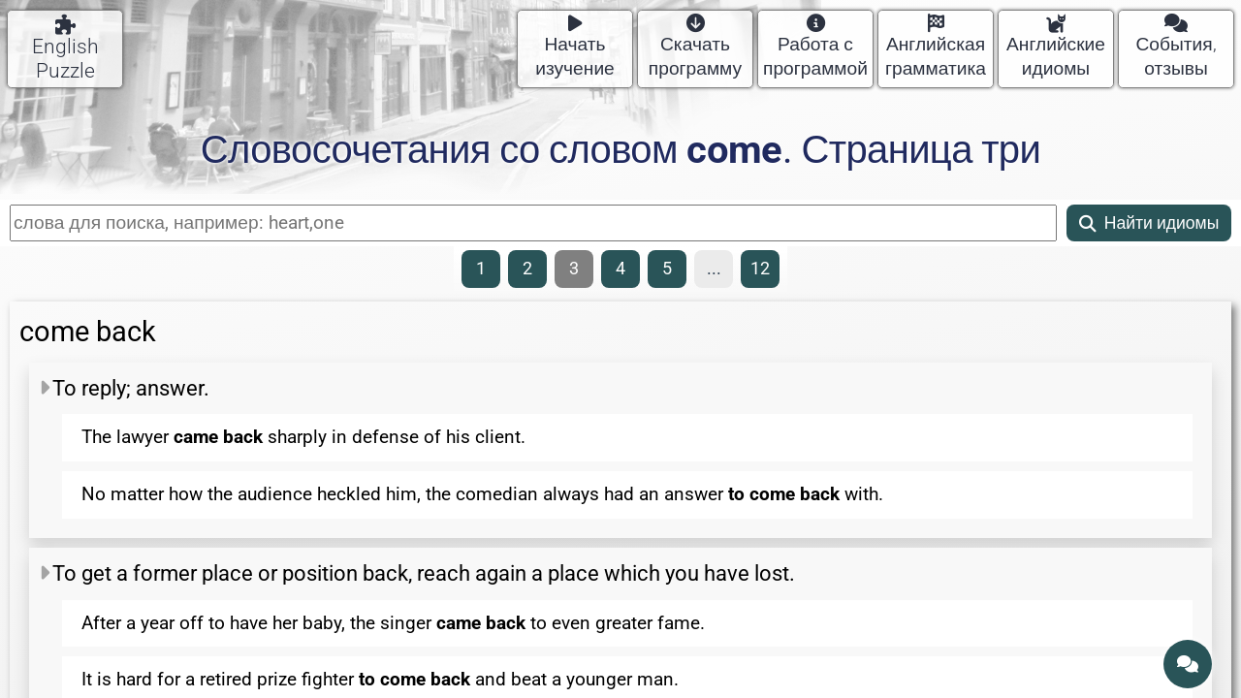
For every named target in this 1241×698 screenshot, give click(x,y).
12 (760, 268)
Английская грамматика (935, 47)
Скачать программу (695, 47)
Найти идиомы (1149, 223)
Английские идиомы (1055, 47)
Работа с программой (815, 47)
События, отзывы (1175, 47)
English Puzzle (65, 48)
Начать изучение (575, 47)
